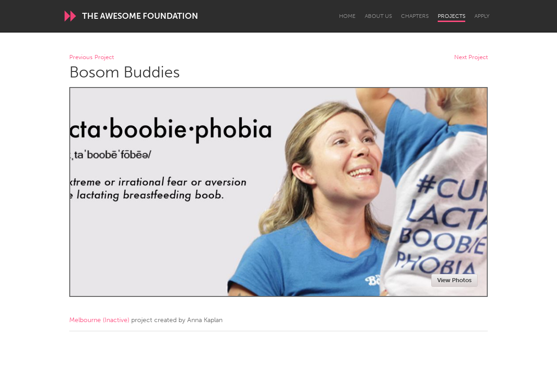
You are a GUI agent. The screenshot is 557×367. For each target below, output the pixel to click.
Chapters (415, 16)
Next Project (471, 57)
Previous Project (91, 57)
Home (347, 16)
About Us (378, 16)
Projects (451, 16)
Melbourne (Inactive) (99, 320)
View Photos (454, 280)
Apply (482, 16)
